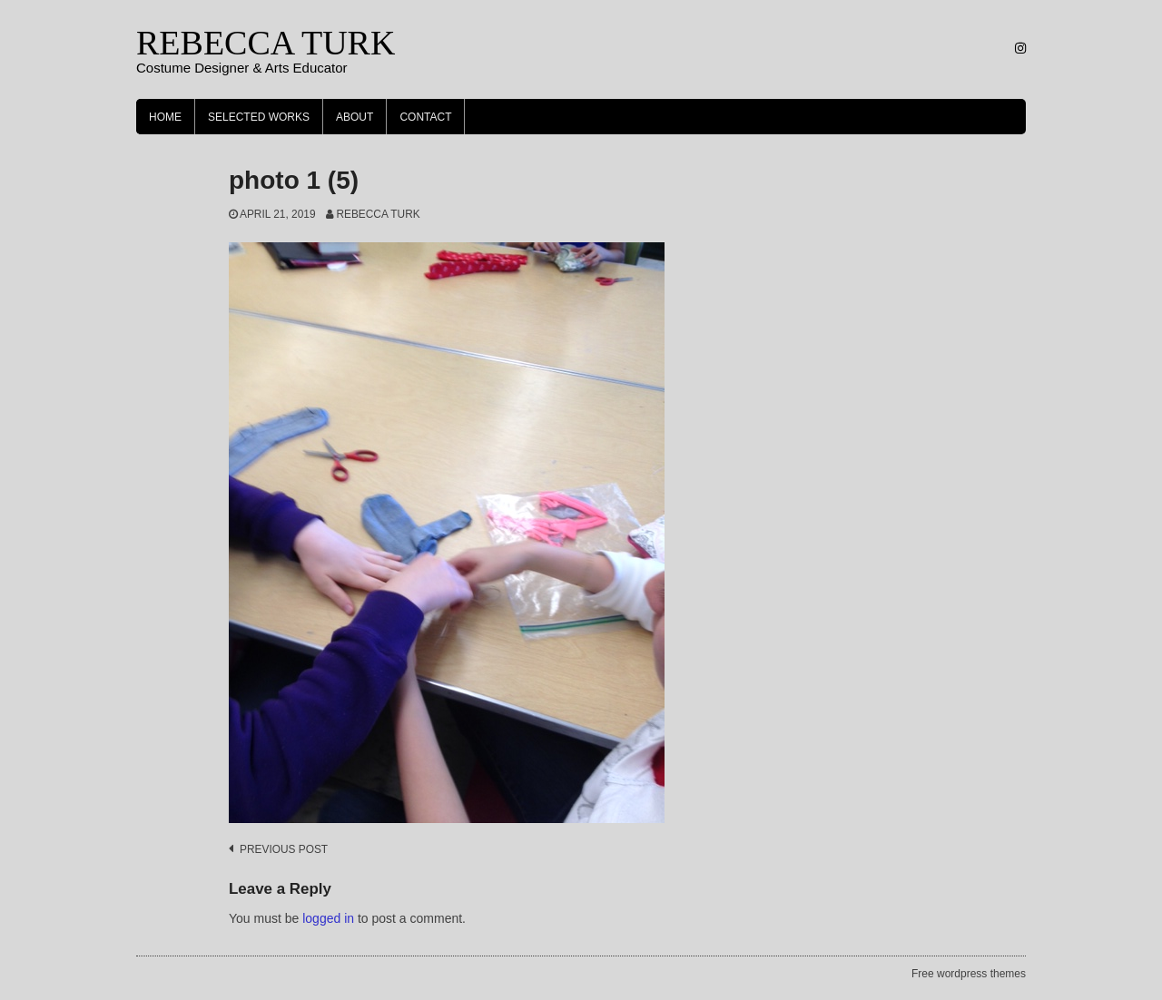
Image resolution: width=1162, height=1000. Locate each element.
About (354, 117)
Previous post (284, 849)
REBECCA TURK (265, 43)
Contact (425, 117)
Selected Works (259, 117)
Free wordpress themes (968, 973)
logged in (328, 918)
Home (165, 117)
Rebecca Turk (377, 214)
